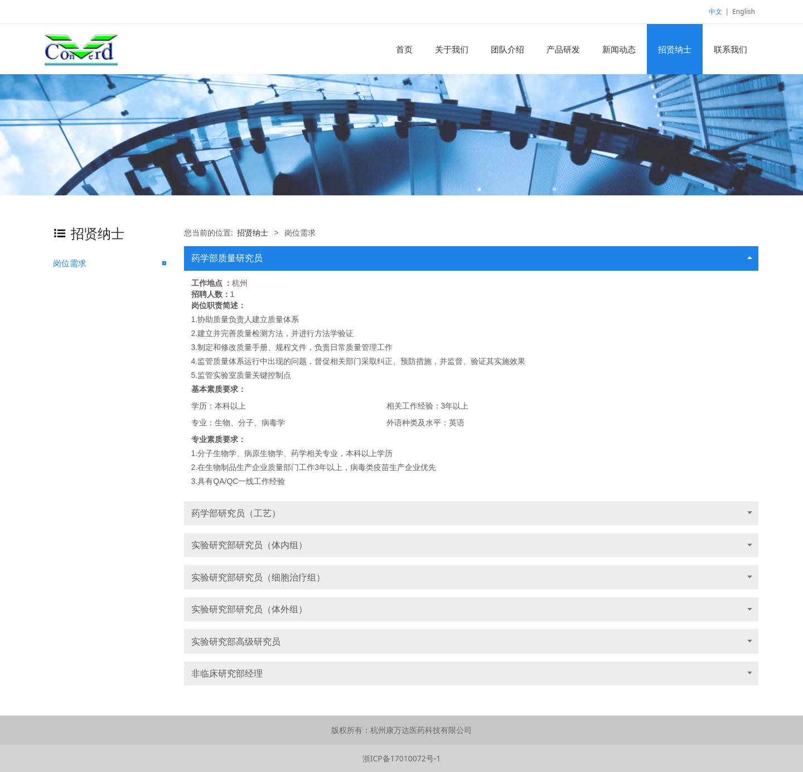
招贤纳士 (674, 49)
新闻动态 (619, 49)
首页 (404, 49)
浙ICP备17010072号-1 (401, 758)
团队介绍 (507, 49)
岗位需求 (69, 262)
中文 (715, 11)
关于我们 (451, 49)
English (743, 11)
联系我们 (730, 49)
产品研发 (563, 49)
